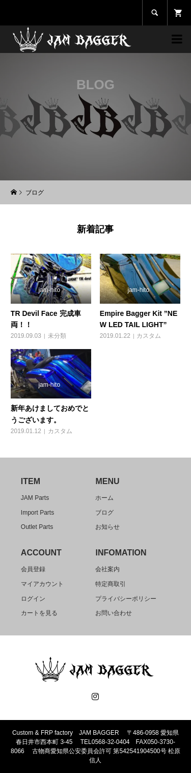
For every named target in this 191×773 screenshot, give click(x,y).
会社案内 (107, 569)
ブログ (104, 512)
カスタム (149, 335)
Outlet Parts (37, 526)
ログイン (33, 598)
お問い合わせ (113, 613)
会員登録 (33, 569)
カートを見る (39, 613)
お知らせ (107, 526)
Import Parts (37, 512)
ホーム (104, 497)
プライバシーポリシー (125, 598)
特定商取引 (110, 584)
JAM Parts (35, 497)
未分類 (57, 335)
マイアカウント (42, 584)
